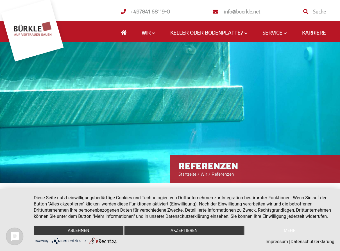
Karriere (314, 33)
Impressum (277, 241)
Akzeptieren (184, 230)
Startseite (187, 174)
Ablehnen (78, 230)
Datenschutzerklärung (312, 241)
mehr (290, 230)
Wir (204, 174)
